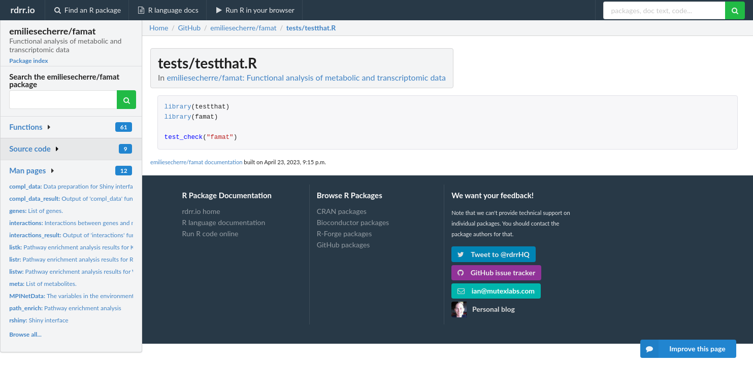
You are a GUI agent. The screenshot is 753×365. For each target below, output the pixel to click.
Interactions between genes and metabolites (85, 223)
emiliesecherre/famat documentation (196, 162)
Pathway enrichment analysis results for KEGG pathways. (92, 247)
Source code (30, 148)
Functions (25, 126)
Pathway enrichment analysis (65, 308)
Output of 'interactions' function (79, 235)
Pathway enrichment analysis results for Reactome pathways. (96, 259)
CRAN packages (342, 211)
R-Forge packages (344, 233)
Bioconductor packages (353, 222)
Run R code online (210, 233)
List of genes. (36, 210)
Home (158, 27)
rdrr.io (22, 9)
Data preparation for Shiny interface (74, 186)
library (178, 107)
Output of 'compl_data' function (77, 198)
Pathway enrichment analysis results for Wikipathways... (91, 271)
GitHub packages (343, 244)
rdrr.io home (201, 211)
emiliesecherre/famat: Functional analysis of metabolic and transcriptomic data (306, 77)
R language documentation (224, 222)
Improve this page (683, 349)
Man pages (27, 170)
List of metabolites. (43, 283)
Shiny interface (39, 320)
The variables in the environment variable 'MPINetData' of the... (112, 296)
